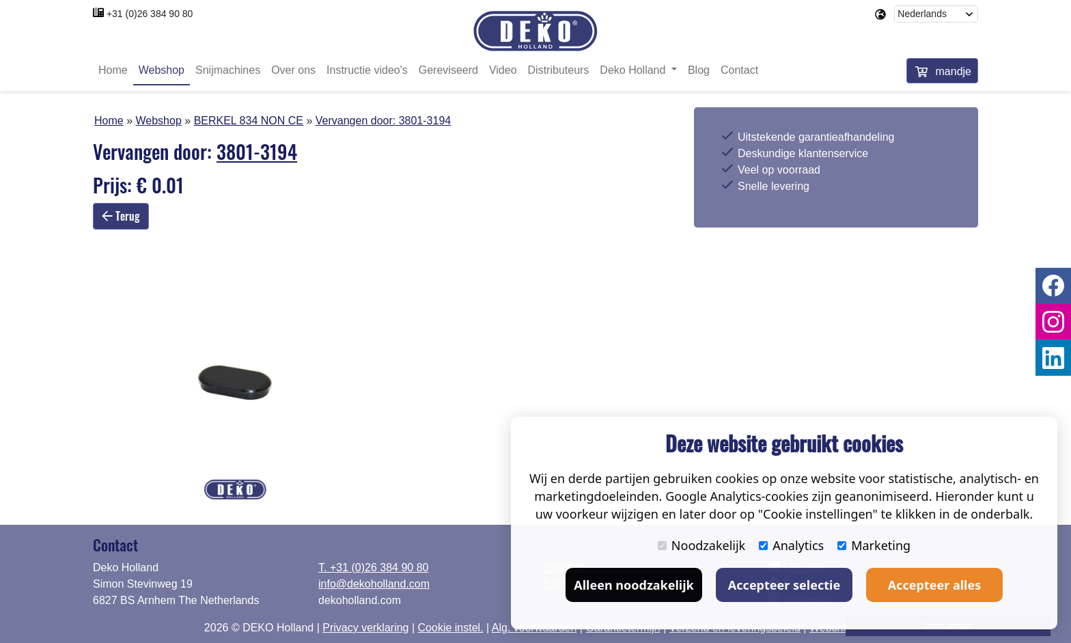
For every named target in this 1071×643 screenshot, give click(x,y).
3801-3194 (425, 120)
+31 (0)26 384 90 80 (150, 13)
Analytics (791, 545)
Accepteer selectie (784, 585)
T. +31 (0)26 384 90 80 (373, 567)
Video (503, 70)
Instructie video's (367, 70)
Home (113, 70)
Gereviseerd (448, 70)
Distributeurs (558, 70)
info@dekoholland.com (374, 584)
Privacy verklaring (365, 627)
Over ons (293, 70)
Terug (121, 216)
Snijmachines (227, 70)
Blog (699, 70)
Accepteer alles (934, 585)
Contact (739, 70)
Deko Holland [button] (634, 70)
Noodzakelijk (701, 545)
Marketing (873, 545)
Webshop (161, 70)
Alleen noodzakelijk (633, 585)
